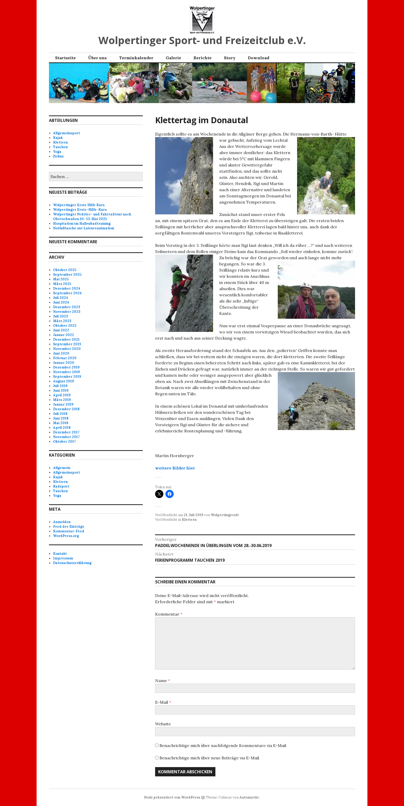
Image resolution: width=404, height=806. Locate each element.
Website (163, 723)
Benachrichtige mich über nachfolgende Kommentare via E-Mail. (223, 745)
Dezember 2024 (66, 288)
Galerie (173, 57)
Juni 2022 (61, 330)
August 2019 (63, 381)
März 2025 (62, 284)
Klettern (189, 519)
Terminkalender (136, 57)
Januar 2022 (63, 335)
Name (162, 680)
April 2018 (62, 427)
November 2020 (67, 349)
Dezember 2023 (66, 307)
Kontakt (60, 553)
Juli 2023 (60, 316)
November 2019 (66, 372)
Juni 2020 (61, 353)
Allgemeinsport (66, 133)
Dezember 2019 (66, 367)
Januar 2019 (63, 404)
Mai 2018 (60, 423)
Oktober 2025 (64, 270)
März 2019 (62, 400)
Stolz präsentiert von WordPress (172, 797)
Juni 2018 (61, 418)
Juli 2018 (60, 414)
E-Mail (163, 702)
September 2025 (67, 274)
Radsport (61, 486)
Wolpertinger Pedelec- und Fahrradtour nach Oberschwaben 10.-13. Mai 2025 (92, 216)
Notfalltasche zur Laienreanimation (83, 228)
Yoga (57, 151)
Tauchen (60, 147)
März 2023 (62, 321)
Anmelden (62, 522)
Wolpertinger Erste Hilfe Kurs (79, 205)
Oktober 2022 (65, 325)
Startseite (65, 57)
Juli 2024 (60, 298)
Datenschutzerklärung (72, 563)
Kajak (58, 138)
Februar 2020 (65, 358)
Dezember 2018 (66, 409)
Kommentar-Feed (68, 531)
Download (258, 57)
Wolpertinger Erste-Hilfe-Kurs (80, 209)
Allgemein (61, 468)
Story (229, 57)
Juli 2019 (60, 386)
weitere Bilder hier (175, 468)
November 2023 (66, 311)
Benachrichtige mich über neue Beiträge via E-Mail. (209, 757)
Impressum (63, 558)
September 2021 (67, 344)
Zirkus (58, 156)
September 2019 (67, 376)
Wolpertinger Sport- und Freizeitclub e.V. (202, 40)
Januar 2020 (63, 362)
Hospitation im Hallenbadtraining (82, 223)
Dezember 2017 (66, 432)
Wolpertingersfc (225, 515)
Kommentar (168, 614)
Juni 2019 (61, 390)
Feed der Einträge (68, 526)
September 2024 (67, 293)
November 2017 (66, 437)
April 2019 (62, 395)
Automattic (249, 797)
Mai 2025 (61, 279)
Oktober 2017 (64, 441)
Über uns (97, 57)
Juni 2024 (61, 302)
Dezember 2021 (66, 339)
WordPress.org (66, 536)
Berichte (202, 57)
